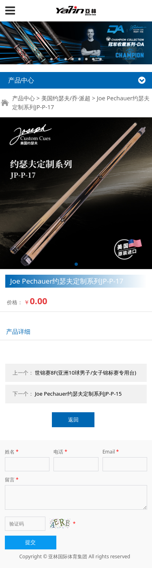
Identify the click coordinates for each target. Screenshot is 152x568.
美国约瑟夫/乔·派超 (65, 98)
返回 (73, 419)
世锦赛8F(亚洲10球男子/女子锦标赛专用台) (85, 372)
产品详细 (18, 331)
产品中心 (23, 98)
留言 (12, 479)
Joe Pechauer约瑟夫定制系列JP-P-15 (78, 393)
